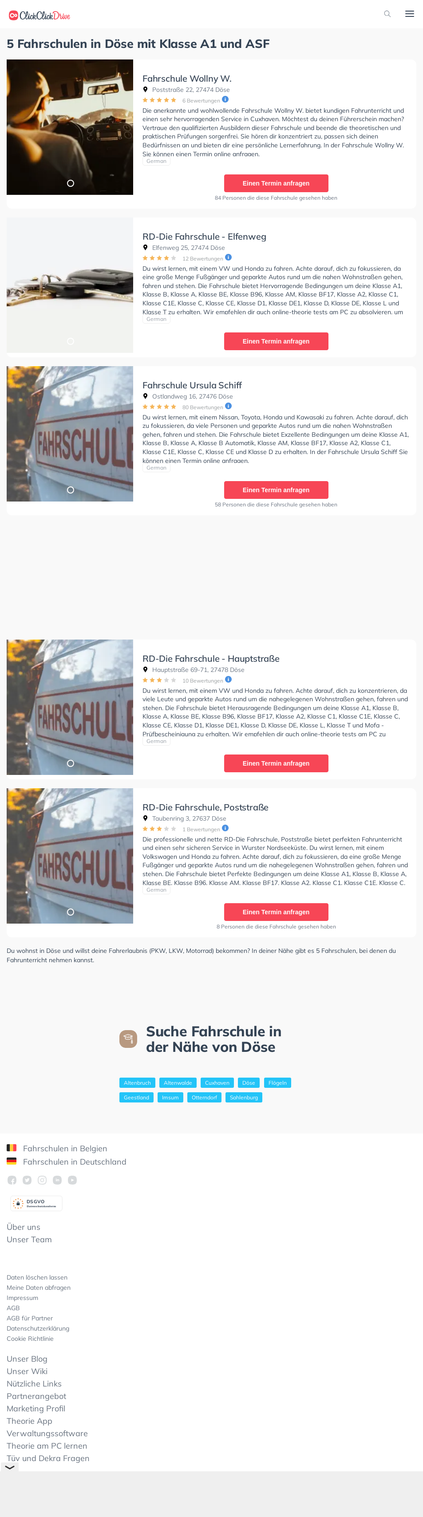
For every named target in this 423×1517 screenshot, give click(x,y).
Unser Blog (27, 1356)
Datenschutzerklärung (38, 1325)
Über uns (23, 1224)
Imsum (170, 1094)
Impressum (22, 1295)
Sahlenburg (244, 1094)
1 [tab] (70, 183)
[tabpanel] (70, 127)
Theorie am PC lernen (47, 1443)
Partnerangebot (36, 1393)
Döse (248, 1079)
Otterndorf (204, 1094)
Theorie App (29, 1418)
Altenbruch (137, 1079)
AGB (13, 1305)
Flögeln (277, 1079)
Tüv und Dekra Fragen (48, 1455)
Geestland (136, 1094)
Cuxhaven (217, 1079)
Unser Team (29, 1236)
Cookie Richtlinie (30, 1335)
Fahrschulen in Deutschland (67, 1159)
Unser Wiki (27, 1368)
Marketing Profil (36, 1405)
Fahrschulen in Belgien (57, 1145)
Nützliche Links (34, 1380)
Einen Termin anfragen (275, 182)
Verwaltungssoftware (47, 1430)
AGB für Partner (30, 1315)
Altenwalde (178, 1079)
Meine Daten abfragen (39, 1284)
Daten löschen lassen (37, 1274)
